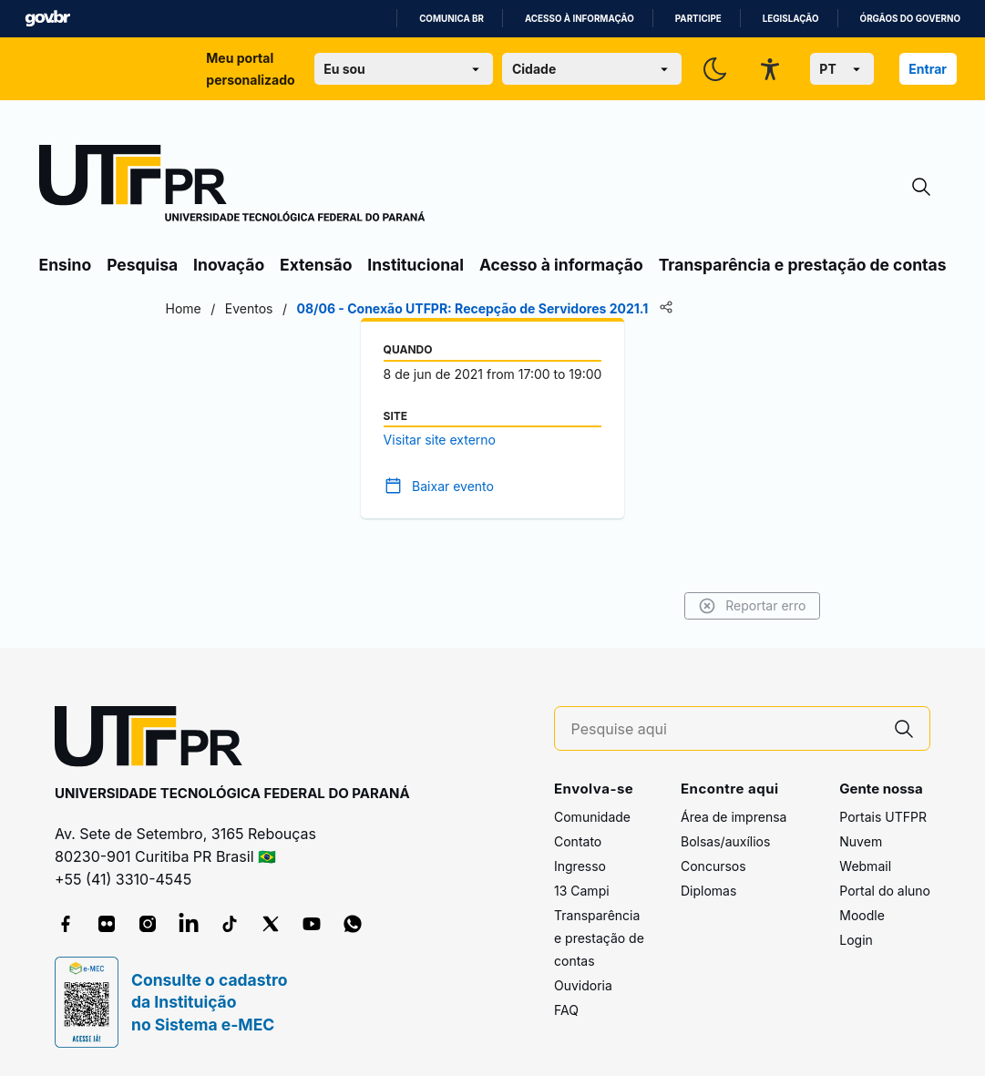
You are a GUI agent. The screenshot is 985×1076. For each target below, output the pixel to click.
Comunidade (592, 817)
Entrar (927, 69)
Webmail (865, 866)
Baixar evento (453, 486)
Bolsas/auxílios (725, 841)
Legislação (791, 19)
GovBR (47, 18)
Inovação (228, 264)
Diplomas (708, 890)
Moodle (862, 915)
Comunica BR (451, 19)
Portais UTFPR (883, 817)
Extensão (316, 264)
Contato (577, 841)
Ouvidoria (583, 985)
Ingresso (580, 866)
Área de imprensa (733, 817)
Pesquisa (142, 264)
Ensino (65, 264)
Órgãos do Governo (910, 19)
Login (856, 940)
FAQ (566, 1010)
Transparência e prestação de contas (803, 264)
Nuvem (860, 841)
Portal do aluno (884, 890)
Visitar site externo (440, 439)
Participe (698, 19)
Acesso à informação (579, 19)
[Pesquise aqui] (725, 729)
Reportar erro (752, 606)
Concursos (713, 866)
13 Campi (582, 890)
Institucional (415, 264)
